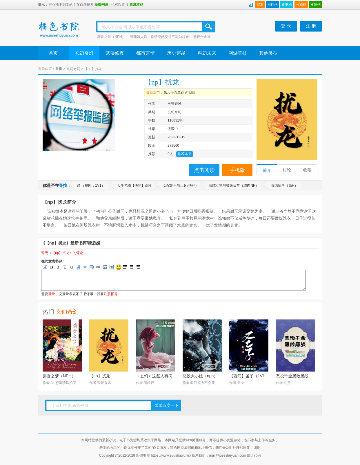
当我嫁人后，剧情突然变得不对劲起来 (159, 37)
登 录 (286, 25)
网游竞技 (237, 53)
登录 (51, 294)
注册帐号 (111, 294)
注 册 (311, 25)
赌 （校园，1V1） (91, 185)
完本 (260, 5)
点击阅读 (204, 170)
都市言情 (145, 53)
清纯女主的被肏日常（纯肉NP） (234, 185)
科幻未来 (207, 53)
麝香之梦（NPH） (111, 37)
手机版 (237, 170)
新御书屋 (101, 5)
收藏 (307, 170)
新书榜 (286, 5)
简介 (267, 170)
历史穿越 (176, 53)
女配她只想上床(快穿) (180, 185)
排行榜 (272, 5)
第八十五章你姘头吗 (179, 93)
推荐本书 (185, 154)
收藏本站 (136, 5)
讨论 (287, 170)
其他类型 (268, 53)
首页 (53, 53)
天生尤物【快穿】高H (134, 185)
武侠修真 (115, 53)
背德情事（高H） (284, 185)
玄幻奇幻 (84, 53)
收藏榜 (301, 5)
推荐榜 (315, 5)
